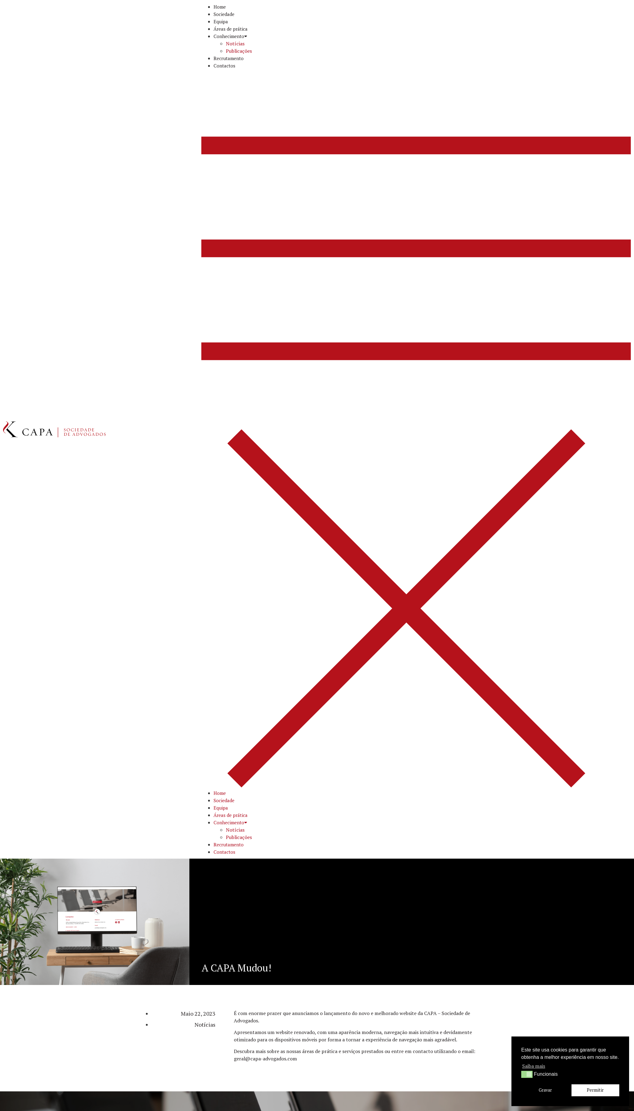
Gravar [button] (545, 1090)
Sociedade (224, 14)
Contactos (224, 66)
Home (220, 7)
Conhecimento (230, 36)
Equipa (221, 21)
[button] (416, 429)
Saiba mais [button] (533, 1066)
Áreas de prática (231, 29)
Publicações (239, 51)
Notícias (235, 43)
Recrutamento (229, 58)
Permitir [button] (595, 1090)
